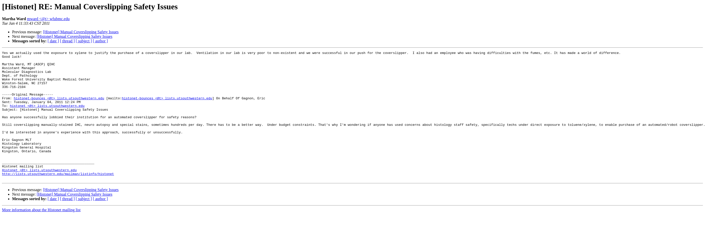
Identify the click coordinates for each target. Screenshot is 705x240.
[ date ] (53, 41)
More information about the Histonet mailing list (41, 235)
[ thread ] (67, 41)
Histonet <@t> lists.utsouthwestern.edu (39, 194)
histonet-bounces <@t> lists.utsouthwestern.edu (59, 108)
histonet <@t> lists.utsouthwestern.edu (47, 117)
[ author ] (100, 41)
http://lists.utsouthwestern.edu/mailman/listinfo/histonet (58, 198)
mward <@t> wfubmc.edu (48, 19)
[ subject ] (84, 41)
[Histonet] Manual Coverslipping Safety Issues (81, 32)
